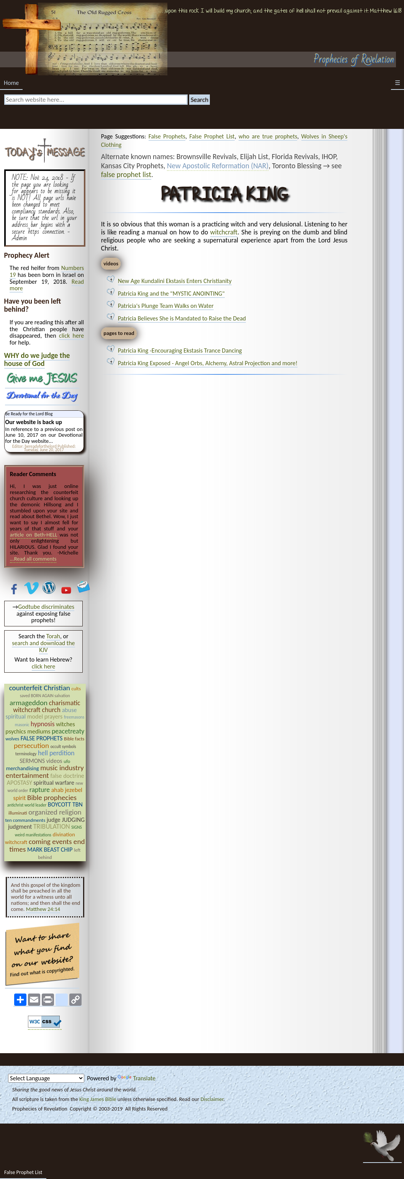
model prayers (44, 716)
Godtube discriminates (46, 606)
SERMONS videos (41, 760)
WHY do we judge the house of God (37, 359)
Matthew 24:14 (43, 909)
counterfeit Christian (39, 687)
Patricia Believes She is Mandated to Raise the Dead (182, 318)
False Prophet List (211, 136)
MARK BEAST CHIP (50, 849)
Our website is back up (33, 422)
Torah (53, 636)
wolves (12, 739)
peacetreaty (68, 731)
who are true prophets (268, 136)
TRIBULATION (51, 826)
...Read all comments (33, 558)
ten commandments (25, 820)
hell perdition (56, 753)
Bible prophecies (52, 797)
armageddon (28, 702)
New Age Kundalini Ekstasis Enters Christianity (175, 281)
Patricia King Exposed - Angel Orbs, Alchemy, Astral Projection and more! (208, 363)
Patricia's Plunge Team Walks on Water (166, 305)
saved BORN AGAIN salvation (45, 695)
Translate (136, 1078)
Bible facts (74, 739)
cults (76, 688)
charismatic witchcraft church (46, 706)
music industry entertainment (45, 771)
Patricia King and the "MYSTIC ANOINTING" (171, 293)
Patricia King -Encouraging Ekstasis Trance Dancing (180, 350)
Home (11, 82)
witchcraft (223, 232)
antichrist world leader (26, 805)
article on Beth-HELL (33, 534)
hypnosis (42, 724)
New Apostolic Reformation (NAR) (217, 166)
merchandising (22, 768)
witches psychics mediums (40, 727)
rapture (39, 789)
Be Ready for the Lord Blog (29, 413)
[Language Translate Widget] (46, 1078)
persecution (31, 745)
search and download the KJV (43, 646)
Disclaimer (212, 1099)
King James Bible (97, 1099)
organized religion (54, 812)
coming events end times (47, 845)
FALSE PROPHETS (42, 738)
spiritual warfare (53, 782)
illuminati (17, 813)
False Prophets (167, 136)
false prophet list (126, 174)
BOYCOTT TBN (65, 804)
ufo (67, 761)
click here (71, 335)
